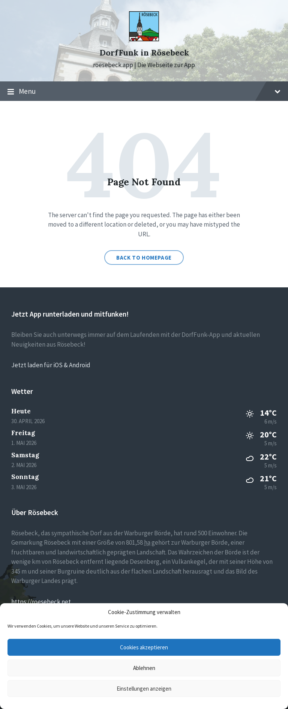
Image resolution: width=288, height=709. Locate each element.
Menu (144, 91)
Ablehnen (144, 667)
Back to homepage (144, 257)
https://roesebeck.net (41, 602)
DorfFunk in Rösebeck (144, 53)
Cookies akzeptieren (144, 647)
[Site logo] (144, 39)
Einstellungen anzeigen (144, 688)
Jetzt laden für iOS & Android (50, 365)
